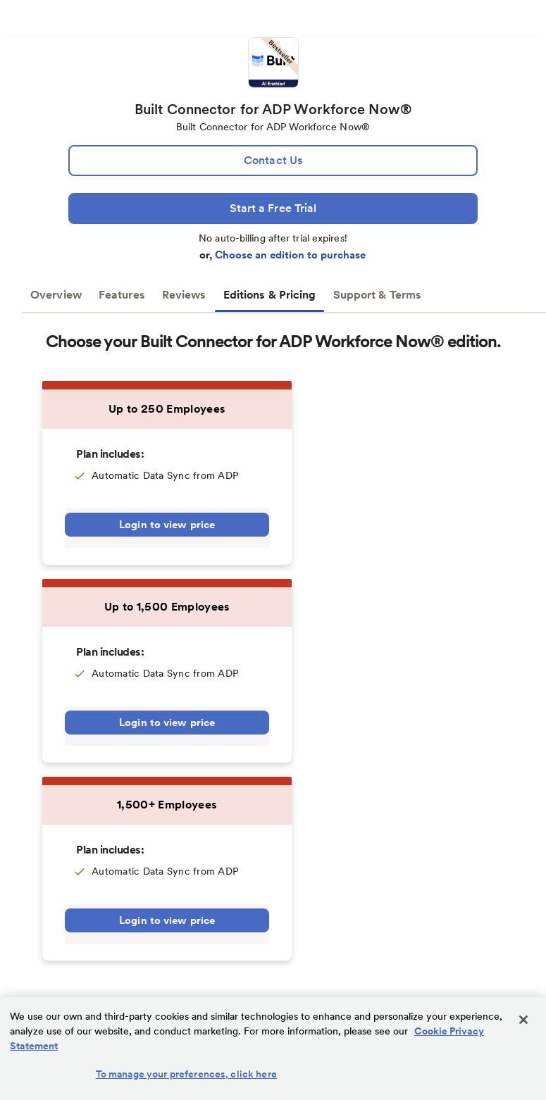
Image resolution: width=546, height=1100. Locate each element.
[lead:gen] (273, 160)
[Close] (523, 1019)
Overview (56, 294)
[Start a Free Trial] (273, 208)
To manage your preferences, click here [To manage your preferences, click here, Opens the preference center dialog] (186, 1074)
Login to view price (167, 524)
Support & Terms (377, 294)
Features (122, 294)
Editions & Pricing (269, 294)
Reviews (184, 294)
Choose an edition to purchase (290, 255)
